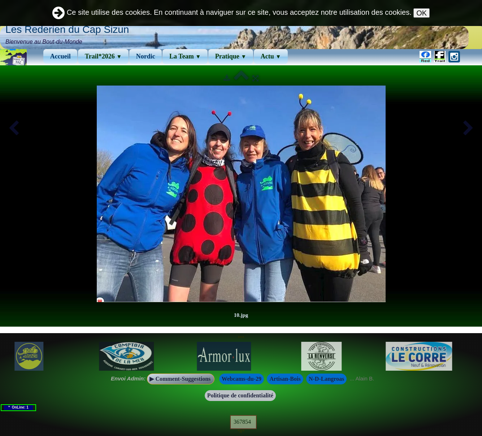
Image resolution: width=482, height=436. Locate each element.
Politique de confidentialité (240, 395)
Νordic (145, 56)
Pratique (231, 56)
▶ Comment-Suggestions (180, 379)
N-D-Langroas (326, 379)
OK (421, 13)
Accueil (60, 56)
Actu (271, 56)
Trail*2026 (103, 56)
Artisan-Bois (284, 379)
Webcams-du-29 (241, 379)
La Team (185, 56)
